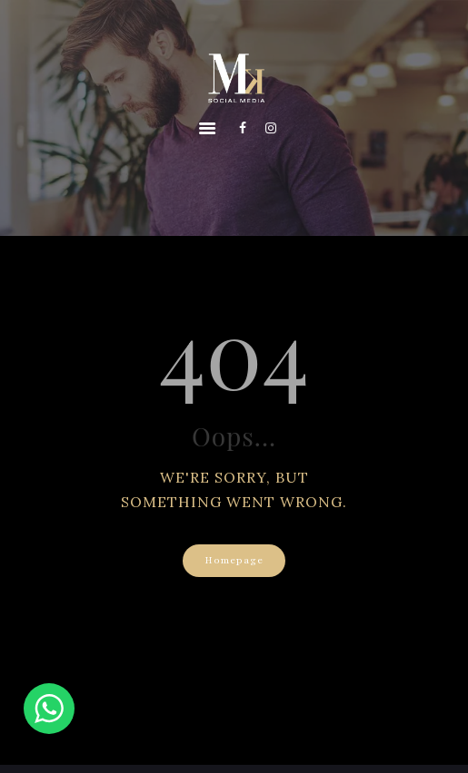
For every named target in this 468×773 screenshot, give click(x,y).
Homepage (234, 560)
